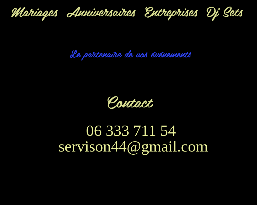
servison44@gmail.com (133, 146)
